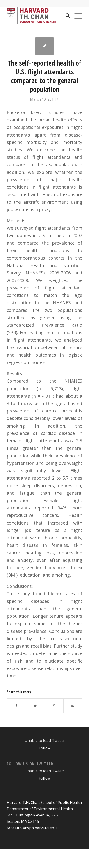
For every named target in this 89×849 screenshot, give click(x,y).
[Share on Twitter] (35, 706)
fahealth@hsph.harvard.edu (32, 827)
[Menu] (76, 15)
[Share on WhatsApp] (54, 706)
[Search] (65, 15)
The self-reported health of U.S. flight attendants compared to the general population (44, 76)
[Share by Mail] (73, 706)
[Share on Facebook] (16, 706)
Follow (44, 747)
